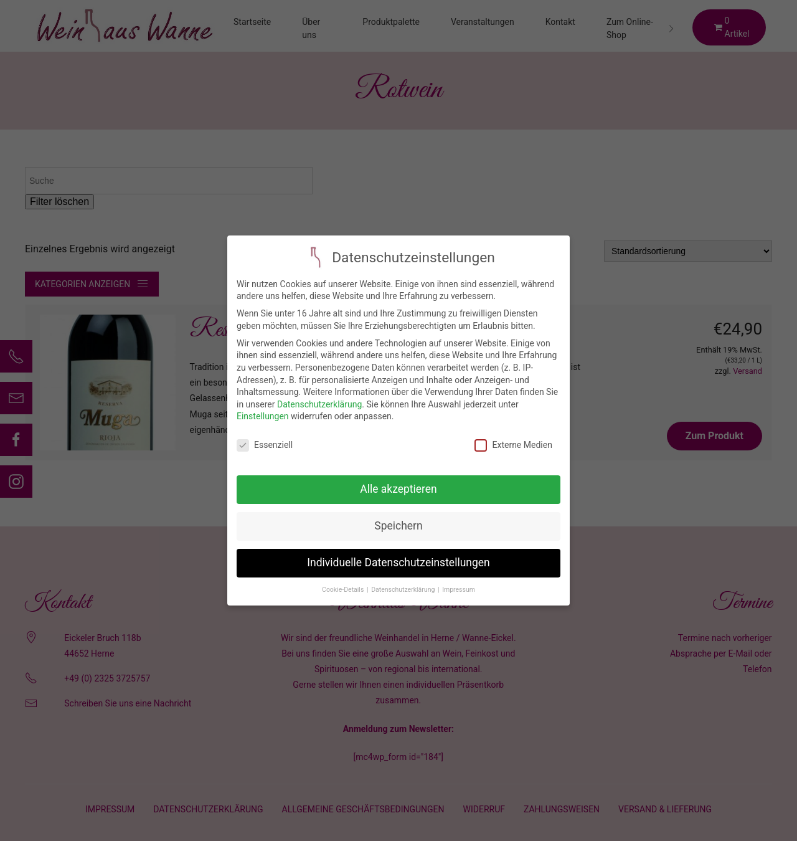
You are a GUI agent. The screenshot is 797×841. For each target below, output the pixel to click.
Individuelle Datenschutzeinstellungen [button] (398, 554)
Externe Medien (513, 436)
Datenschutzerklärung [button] (403, 580)
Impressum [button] (458, 580)
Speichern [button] (398, 517)
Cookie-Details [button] (343, 580)
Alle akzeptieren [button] (398, 480)
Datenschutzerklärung (319, 395)
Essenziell (265, 436)
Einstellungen (263, 407)
